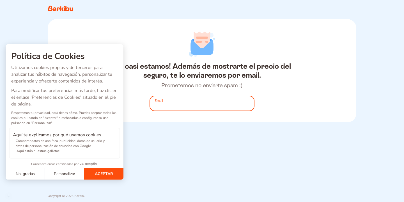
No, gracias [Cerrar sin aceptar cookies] (25, 173)
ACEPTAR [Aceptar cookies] (104, 173)
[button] (9, 195)
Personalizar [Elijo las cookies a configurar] (64, 173)
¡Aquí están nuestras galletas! (38, 151)
